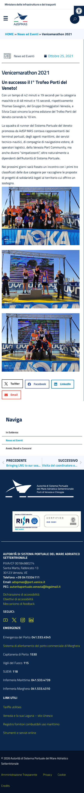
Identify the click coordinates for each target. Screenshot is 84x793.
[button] (79, 11)
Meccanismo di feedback (19, 603)
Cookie (62, 774)
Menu (5, 19)
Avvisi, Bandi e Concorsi (18, 448)
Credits (5, 785)
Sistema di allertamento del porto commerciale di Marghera (41, 645)
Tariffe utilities (12, 707)
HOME (9, 34)
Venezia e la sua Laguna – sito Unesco (28, 715)
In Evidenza (12, 432)
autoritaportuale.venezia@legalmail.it (35, 586)
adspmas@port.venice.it (28, 582)
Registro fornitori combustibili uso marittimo (31, 724)
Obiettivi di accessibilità (18, 599)
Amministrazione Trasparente (19, 774)
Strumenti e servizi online (19, 732)
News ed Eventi (27, 34)
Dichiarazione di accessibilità (21, 594)
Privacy (47, 774)
